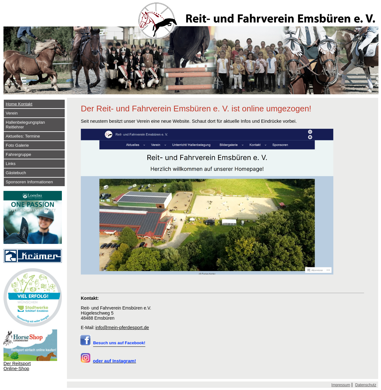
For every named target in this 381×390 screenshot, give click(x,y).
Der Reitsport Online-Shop (17, 366)
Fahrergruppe (18, 154)
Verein (12, 113)
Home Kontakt (19, 104)
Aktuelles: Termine (23, 136)
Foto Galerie (17, 145)
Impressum (340, 385)
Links (10, 163)
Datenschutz (365, 385)
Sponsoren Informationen (29, 182)
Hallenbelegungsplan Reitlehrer (25, 124)
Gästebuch (16, 172)
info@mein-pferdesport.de (122, 327)
